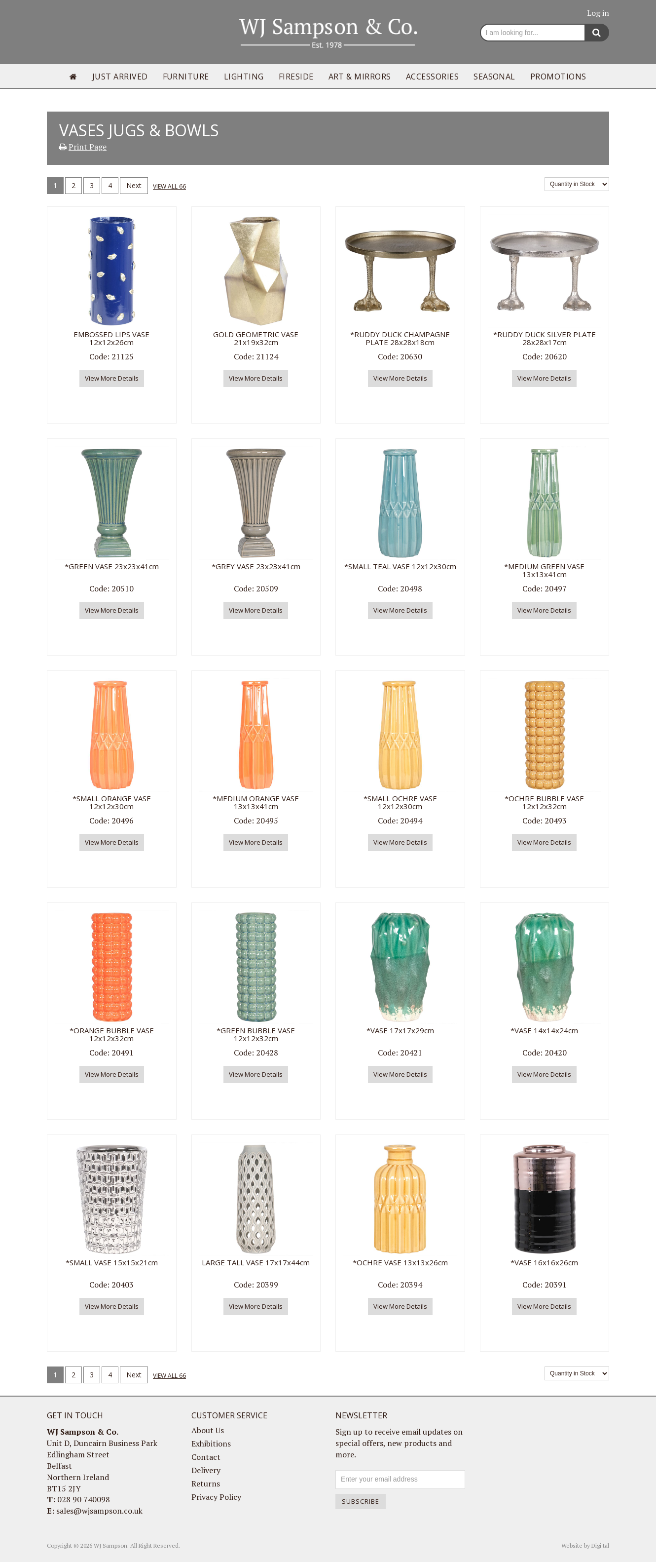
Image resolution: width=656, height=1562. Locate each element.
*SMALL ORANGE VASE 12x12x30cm (112, 802)
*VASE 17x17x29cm (400, 1030)
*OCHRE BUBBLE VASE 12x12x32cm (544, 802)
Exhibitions (211, 1443)
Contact (205, 1456)
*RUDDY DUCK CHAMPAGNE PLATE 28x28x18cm (400, 338)
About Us (207, 1430)
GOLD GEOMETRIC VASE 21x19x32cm (255, 338)
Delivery (205, 1470)
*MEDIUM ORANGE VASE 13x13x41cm (256, 802)
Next (134, 185)
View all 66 (169, 186)
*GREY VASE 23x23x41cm (256, 566)
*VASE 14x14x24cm (544, 1030)
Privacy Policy (216, 1496)
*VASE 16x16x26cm (544, 1262)
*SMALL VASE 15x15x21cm (112, 1262)
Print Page (88, 146)
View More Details (112, 378)
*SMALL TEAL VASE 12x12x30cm (400, 566)
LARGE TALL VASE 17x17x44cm (256, 1262)
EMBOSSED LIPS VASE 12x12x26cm (111, 338)
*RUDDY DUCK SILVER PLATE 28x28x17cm (544, 338)
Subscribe (360, 1501)
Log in (598, 12)
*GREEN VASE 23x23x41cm (112, 566)
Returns (205, 1483)
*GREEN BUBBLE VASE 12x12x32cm (256, 1034)
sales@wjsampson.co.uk (99, 1510)
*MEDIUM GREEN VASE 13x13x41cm (544, 570)
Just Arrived (120, 76)
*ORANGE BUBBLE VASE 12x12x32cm (112, 1034)
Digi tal (600, 1545)
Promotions (558, 76)
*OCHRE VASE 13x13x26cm (400, 1262)
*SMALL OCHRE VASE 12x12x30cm (400, 802)
